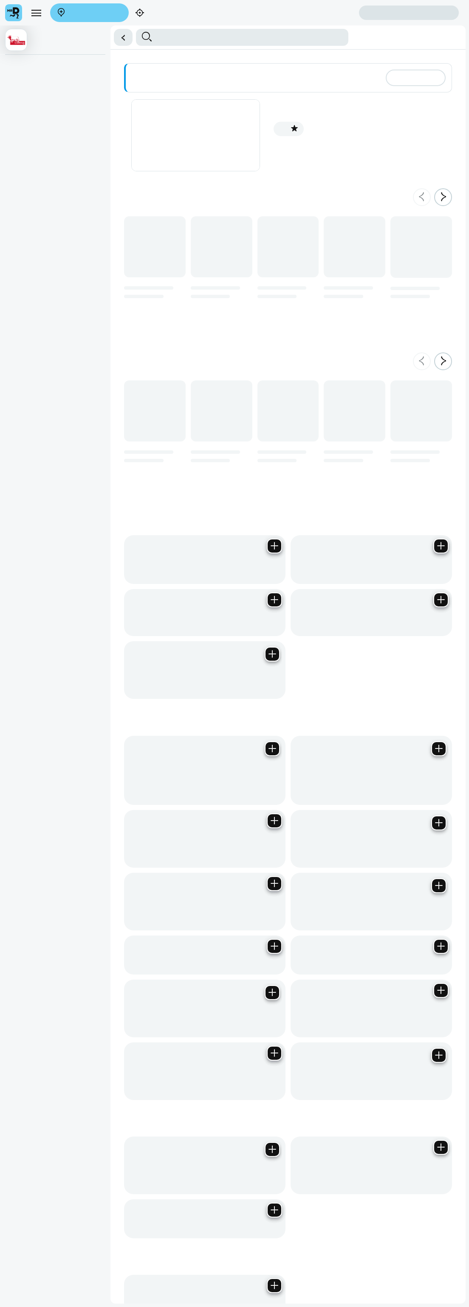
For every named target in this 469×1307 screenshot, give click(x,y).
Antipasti (20, 66)
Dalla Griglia (24, 84)
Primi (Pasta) (25, 188)
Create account (325, 12)
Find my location (160, 13)
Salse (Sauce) (27, 171)
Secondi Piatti (26, 118)
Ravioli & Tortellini (31, 205)
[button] (120, 37)
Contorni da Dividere (34, 153)
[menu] (36, 13)
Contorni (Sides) (29, 136)
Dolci (15, 101)
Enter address (86, 13)
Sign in (409, 13)
